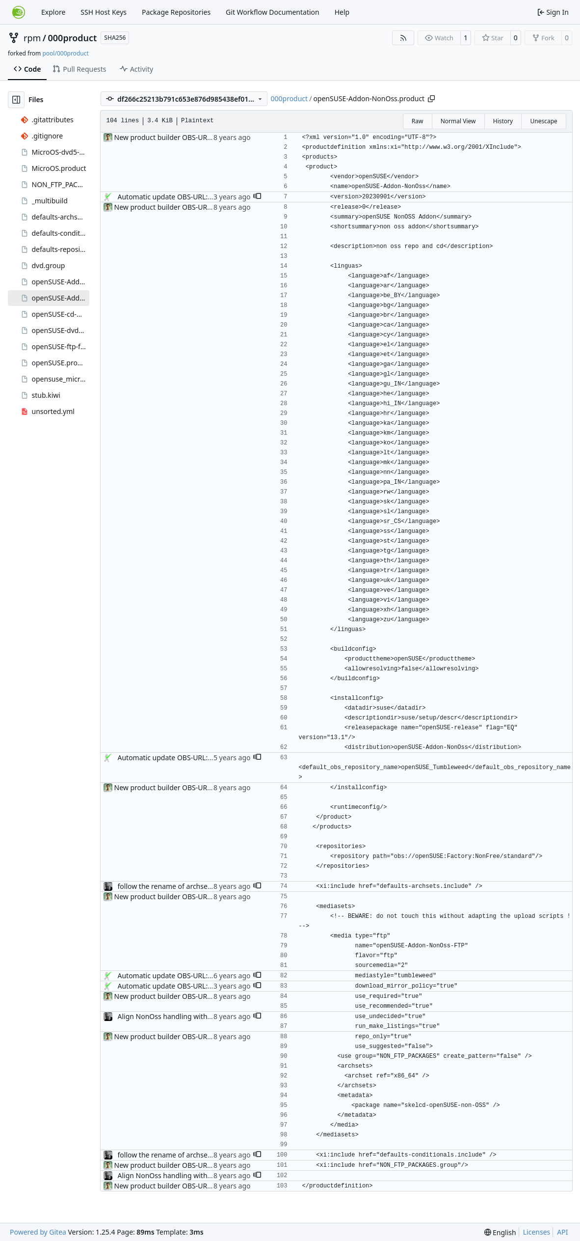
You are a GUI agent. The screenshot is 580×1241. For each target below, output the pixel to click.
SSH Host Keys (103, 12)
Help (342, 12)
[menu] (500, 1232)
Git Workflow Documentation (272, 12)
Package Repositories (176, 12)
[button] (257, 197)
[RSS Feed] (403, 37)
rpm (32, 38)
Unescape (543, 121)
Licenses (537, 1232)
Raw (417, 121)
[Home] (18, 12)
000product (72, 38)
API (562, 1232)
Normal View (458, 121)
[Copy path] (431, 98)
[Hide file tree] (16, 99)
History (503, 121)
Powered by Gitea (38, 1232)
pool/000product (65, 53)
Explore (53, 12)
